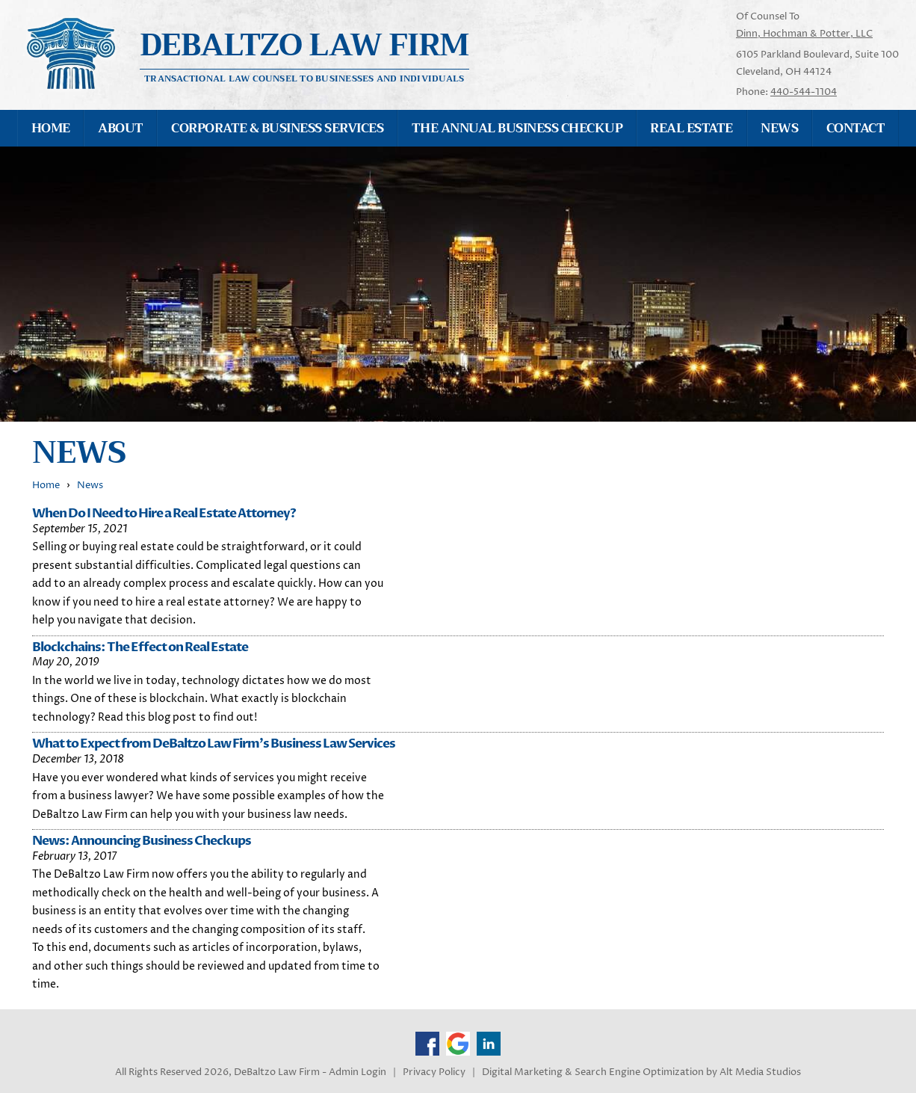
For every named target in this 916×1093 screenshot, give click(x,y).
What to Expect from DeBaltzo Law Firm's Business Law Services (213, 743)
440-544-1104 (803, 92)
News (779, 128)
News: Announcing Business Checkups (141, 840)
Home (50, 128)
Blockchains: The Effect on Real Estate (140, 647)
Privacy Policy (434, 1072)
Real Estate (691, 128)
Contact (855, 128)
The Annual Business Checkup (517, 128)
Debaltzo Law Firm (305, 45)
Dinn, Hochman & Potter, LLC (804, 33)
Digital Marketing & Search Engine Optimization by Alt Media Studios (641, 1072)
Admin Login (357, 1072)
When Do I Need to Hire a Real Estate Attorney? (164, 513)
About (120, 128)
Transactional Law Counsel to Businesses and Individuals (304, 77)
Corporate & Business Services (277, 128)
